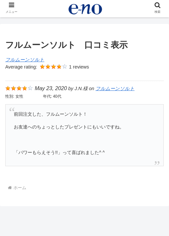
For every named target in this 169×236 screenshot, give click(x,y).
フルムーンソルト (24, 59)
